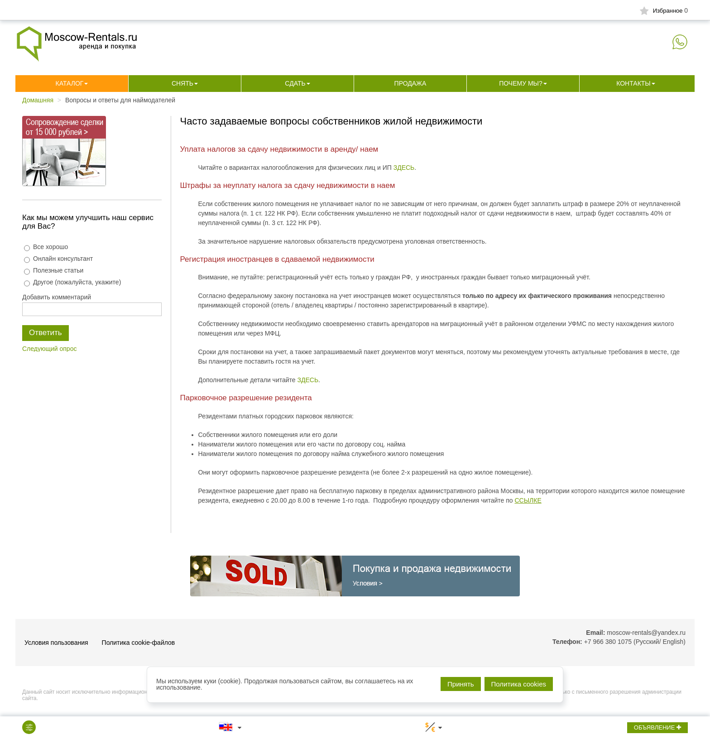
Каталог (70, 83)
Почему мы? (520, 83)
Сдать (295, 83)
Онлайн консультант (58, 259)
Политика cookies (518, 684)
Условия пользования (56, 642)
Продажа (410, 83)
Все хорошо (46, 247)
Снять (182, 83)
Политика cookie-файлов (138, 642)
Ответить (45, 332)
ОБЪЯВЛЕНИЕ (657, 727)
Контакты (633, 83)
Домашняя (37, 100)
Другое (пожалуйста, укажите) (72, 282)
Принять (460, 684)
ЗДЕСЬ (404, 167)
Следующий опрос (49, 348)
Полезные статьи (53, 270)
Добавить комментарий (56, 297)
